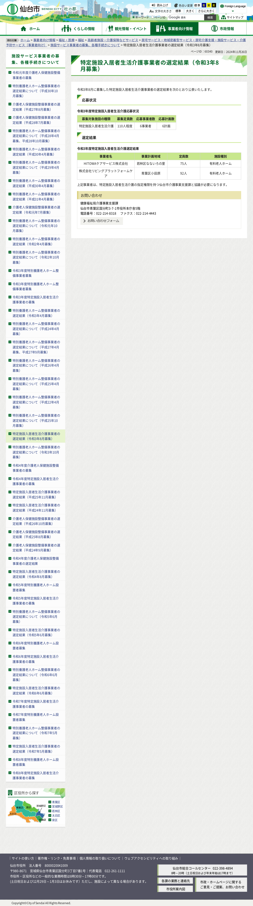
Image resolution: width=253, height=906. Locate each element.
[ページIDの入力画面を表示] (152, 17)
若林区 (56, 811)
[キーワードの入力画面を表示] (133, 17)
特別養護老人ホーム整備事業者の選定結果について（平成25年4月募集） (36, 383)
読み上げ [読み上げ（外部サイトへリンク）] (162, 5)
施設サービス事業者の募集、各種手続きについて (85, 44)
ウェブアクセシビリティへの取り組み (151, 858)
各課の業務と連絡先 (175, 880)
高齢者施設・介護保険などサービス (113, 39)
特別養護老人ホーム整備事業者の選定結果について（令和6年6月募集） (36, 674)
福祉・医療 (66, 39)
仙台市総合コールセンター (192, 868)
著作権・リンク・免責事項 (57, 858)
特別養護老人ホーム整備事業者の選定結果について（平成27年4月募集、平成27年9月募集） (36, 346)
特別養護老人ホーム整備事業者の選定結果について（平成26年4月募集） (36, 365)
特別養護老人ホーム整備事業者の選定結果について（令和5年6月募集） (36, 616)
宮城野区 (57, 806)
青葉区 (56, 802)
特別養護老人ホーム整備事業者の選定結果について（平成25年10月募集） (36, 420)
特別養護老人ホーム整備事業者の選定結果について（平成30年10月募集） (36, 90)
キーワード (140, 17)
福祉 (81, 39)
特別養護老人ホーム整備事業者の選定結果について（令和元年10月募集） (36, 225)
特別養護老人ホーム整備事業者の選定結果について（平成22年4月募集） (36, 401)
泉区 (55, 820)
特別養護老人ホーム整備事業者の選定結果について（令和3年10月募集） (36, 452)
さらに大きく (206, 11)
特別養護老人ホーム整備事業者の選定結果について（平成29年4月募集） (36, 167)
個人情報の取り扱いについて (100, 858)
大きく (190, 11)
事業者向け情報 (44, 39)
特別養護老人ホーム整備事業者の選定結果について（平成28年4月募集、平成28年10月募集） (36, 135)
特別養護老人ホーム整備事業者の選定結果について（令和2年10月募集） (36, 257)
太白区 (56, 815)
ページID (158, 17)
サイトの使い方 (23, 858)
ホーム (25, 39)
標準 (197, 5)
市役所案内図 (175, 888)
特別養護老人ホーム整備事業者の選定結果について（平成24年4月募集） (36, 328)
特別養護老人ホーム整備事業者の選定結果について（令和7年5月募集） (36, 732)
